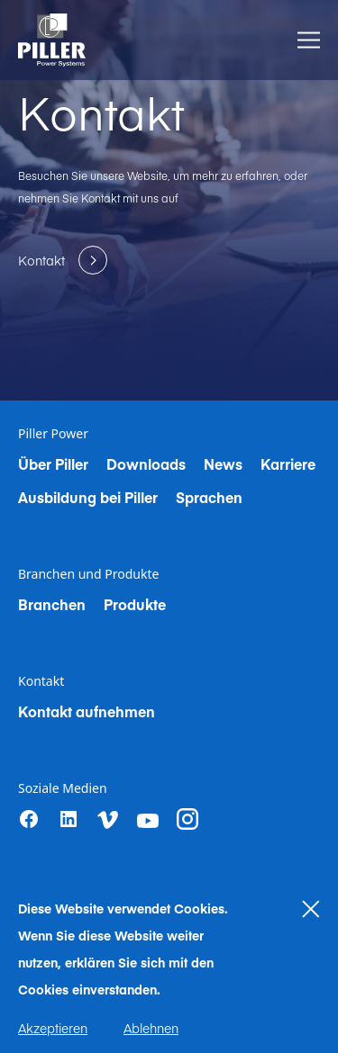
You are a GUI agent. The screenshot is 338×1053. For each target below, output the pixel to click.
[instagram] (187, 819)
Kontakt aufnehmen (86, 711)
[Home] (52, 40)
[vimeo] (108, 820)
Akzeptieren (52, 1028)
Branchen (52, 604)
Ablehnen (150, 1028)
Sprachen (209, 497)
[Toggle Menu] (308, 40)
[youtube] (148, 821)
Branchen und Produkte (88, 574)
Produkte (135, 604)
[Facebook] (29, 819)
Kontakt (41, 681)
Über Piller (53, 463)
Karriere (287, 463)
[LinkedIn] (68, 819)
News (223, 463)
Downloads (146, 463)
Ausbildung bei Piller (88, 497)
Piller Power (53, 434)
